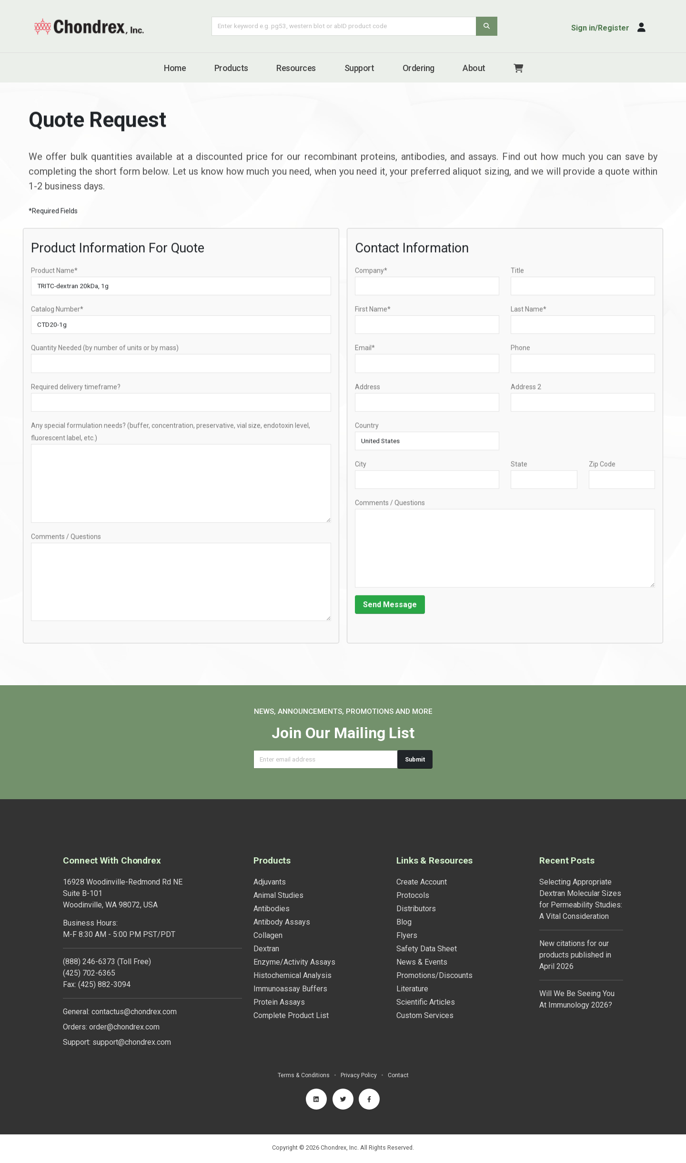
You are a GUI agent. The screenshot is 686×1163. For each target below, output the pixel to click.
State (519, 467)
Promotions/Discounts (434, 975)
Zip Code (602, 467)
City (360, 467)
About (474, 68)
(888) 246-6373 (89, 961)
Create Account (421, 881)
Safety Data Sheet (426, 948)
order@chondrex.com (124, 1026)
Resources (296, 68)
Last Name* (528, 312)
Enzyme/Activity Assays (294, 962)
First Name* (373, 312)
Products (231, 68)
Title (517, 273)
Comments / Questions (66, 539)
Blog (404, 921)
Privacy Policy (359, 1075)
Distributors (416, 908)
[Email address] (325, 759)
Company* (371, 273)
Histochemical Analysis (292, 975)
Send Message (390, 607)
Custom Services (425, 1015)
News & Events (421, 962)
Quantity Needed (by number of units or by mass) (105, 351)
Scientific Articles (425, 1002)
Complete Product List (291, 1015)
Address (367, 389)
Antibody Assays (281, 921)
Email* (365, 351)
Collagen (267, 935)
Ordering (418, 68)
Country (367, 428)
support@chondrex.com (131, 1042)
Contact (399, 1075)
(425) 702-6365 (89, 973)
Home (175, 68)
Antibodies (271, 908)
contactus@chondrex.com (134, 1011)
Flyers (406, 935)
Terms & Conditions (303, 1075)
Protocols (412, 895)
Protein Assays (279, 1002)
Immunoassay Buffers (290, 988)
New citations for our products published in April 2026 (575, 955)
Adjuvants (269, 881)
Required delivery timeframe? (76, 389)
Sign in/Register (600, 27)
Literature (412, 988)
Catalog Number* (57, 312)
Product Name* (54, 273)
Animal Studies (278, 895)
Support (359, 68)
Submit (415, 759)
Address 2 (526, 389)
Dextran (266, 948)
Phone (520, 351)
